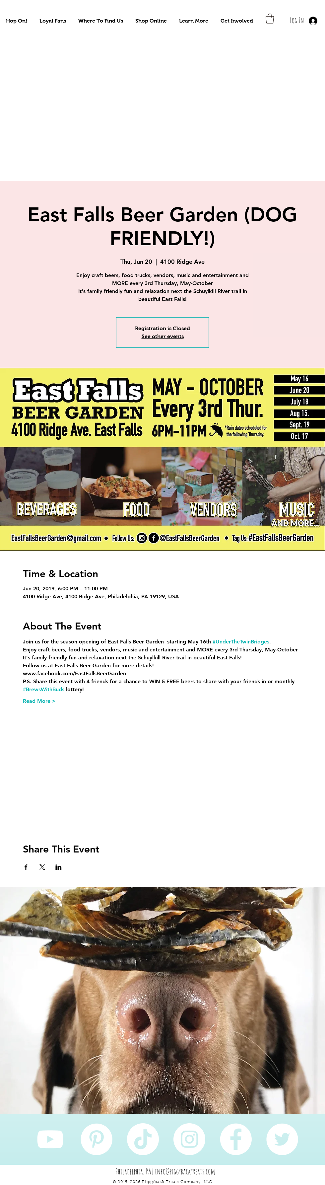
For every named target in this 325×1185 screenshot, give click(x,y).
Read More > (39, 701)
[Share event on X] (42, 867)
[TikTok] (143, 1139)
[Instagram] (189, 1139)
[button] (16, 21)
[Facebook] (236, 1139)
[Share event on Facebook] (26, 867)
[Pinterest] (96, 1139)
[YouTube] (50, 1139)
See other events (163, 336)
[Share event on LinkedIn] (58, 867)
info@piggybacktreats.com (185, 1171)
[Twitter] (282, 1139)
